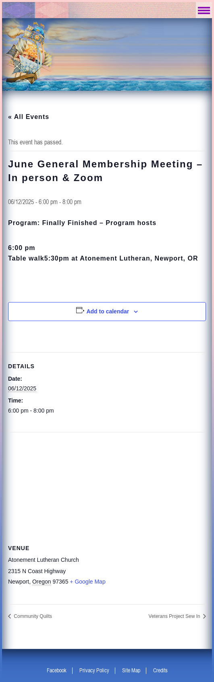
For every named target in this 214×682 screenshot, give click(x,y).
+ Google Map (87, 581)
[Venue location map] (107, 481)
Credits (160, 670)
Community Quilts (32, 616)
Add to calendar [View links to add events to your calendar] (107, 311)
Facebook (56, 670)
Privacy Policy (94, 670)
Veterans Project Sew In (175, 616)
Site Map (131, 670)
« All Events (28, 116)
